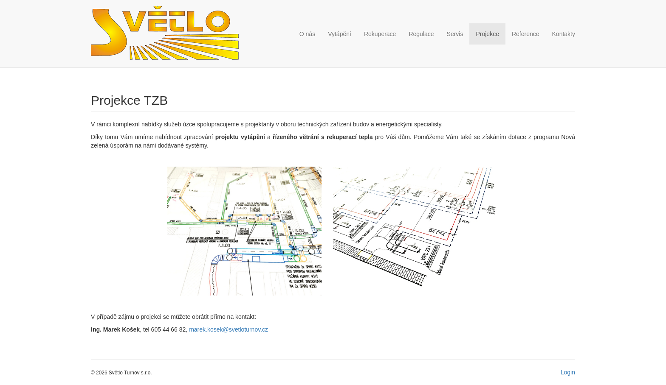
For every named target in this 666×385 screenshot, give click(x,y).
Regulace (421, 34)
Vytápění (339, 34)
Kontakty (563, 34)
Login (568, 372)
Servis (455, 34)
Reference (525, 34)
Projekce (487, 34)
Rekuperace (380, 34)
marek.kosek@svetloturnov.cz (228, 329)
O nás (307, 34)
